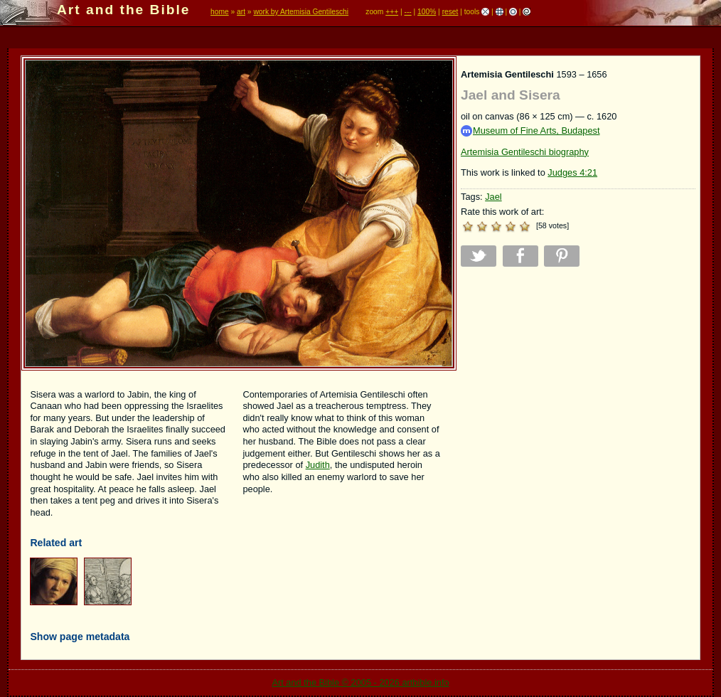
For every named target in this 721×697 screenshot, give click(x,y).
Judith (318, 464)
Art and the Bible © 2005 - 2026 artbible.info (360, 682)
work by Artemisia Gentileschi (300, 12)
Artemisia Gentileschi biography (525, 152)
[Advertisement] (578, 377)
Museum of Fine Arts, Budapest (530, 131)
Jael (493, 196)
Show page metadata (79, 636)
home (219, 12)
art (241, 12)
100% (426, 12)
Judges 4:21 (572, 172)
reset (450, 12)
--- (407, 12)
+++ (391, 12)
